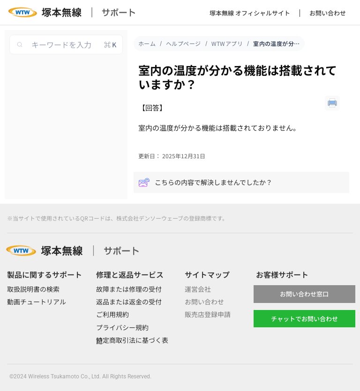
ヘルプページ (183, 43)
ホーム (147, 43)
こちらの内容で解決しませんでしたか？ (205, 182)
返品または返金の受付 (129, 301)
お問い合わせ (327, 12)
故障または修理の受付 (129, 289)
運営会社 (198, 289)
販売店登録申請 (208, 314)
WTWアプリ (227, 43)
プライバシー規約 (122, 327)
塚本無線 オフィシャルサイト (250, 12)
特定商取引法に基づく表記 (132, 340)
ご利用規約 (112, 314)
